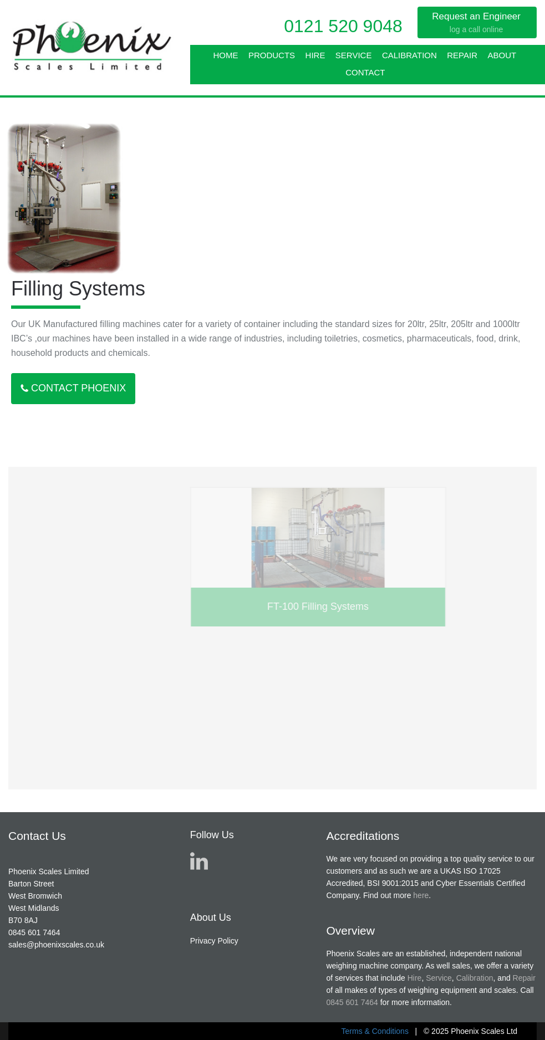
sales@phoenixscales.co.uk (56, 944)
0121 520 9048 (343, 26)
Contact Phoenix (73, 388)
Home (225, 55)
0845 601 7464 (34, 932)
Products (271, 55)
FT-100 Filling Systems (375, 606)
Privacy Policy (214, 940)
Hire (315, 55)
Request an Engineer (476, 22)
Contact (365, 72)
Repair (462, 55)
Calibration (409, 55)
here (421, 895)
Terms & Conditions (375, 1031)
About (501, 55)
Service (353, 55)
